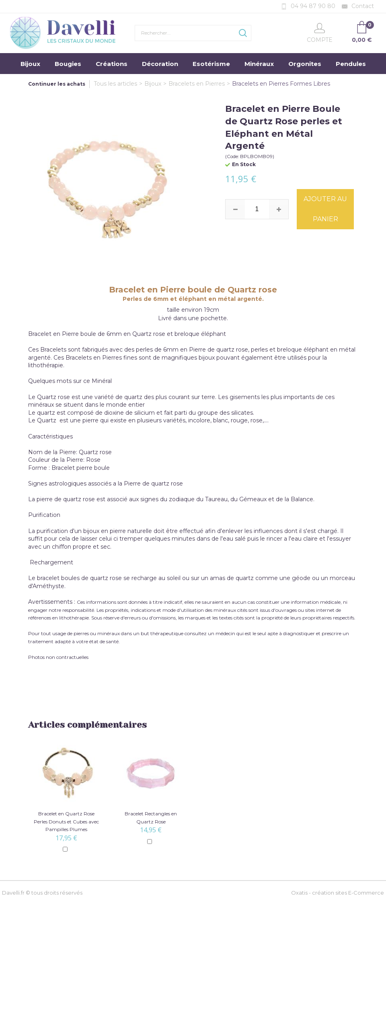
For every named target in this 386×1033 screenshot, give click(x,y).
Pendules (351, 64)
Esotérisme (211, 64)
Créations (111, 64)
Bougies (68, 64)
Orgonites (304, 64)
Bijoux (30, 64)
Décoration (160, 64)
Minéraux (259, 64)
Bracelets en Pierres (196, 83)
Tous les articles (115, 83)
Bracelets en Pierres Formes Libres (281, 83)
